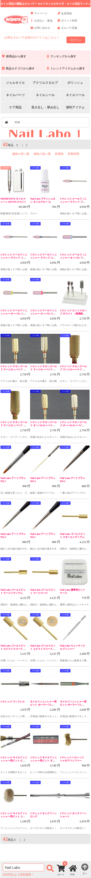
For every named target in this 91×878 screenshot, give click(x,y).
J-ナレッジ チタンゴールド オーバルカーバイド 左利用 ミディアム (43, 425)
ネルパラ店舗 (67, 30)
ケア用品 (15, 107)
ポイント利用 (67, 22)
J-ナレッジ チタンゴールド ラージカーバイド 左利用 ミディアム (13, 369)
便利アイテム (75, 107)
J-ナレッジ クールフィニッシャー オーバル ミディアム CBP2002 (13, 313)
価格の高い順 (42, 154)
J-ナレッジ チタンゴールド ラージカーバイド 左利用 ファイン (43, 369)
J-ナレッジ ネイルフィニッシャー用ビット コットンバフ (13, 816)
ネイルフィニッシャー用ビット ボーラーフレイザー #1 (43, 704)
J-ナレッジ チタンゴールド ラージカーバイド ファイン (13, 425)
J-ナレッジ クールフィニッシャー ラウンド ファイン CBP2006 (73, 201)
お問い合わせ (40, 30)
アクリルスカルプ (45, 82)
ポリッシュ (75, 82)
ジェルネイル (15, 82)
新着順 (59, 154)
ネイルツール (75, 95)
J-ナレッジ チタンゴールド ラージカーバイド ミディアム (73, 369)
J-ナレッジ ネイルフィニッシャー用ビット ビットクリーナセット (13, 760)
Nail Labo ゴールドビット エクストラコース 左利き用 (13, 648)
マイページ (39, 15)
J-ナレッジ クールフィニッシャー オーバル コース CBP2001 (43, 313)
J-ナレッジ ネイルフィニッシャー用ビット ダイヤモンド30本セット (43, 760)
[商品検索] (23, 867)
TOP (17, 122)
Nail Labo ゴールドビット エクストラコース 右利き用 (42, 648)
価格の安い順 (20, 154)
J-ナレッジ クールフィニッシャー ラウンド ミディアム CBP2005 (13, 257)
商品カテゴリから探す (18, 68)
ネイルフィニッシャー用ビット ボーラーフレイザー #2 (73, 704)
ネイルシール (45, 95)
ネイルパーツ (15, 95)
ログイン (76, 40)
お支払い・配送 (42, 22)
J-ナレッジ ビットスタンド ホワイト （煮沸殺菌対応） (73, 313)
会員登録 (65, 15)
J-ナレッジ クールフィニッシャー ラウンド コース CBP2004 (43, 257)
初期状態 (73, 154)
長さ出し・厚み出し (45, 107)
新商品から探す (14, 56)
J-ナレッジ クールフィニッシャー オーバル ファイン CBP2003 (73, 257)
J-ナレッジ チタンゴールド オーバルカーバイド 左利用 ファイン (73, 425)
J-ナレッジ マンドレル (12, 701)
